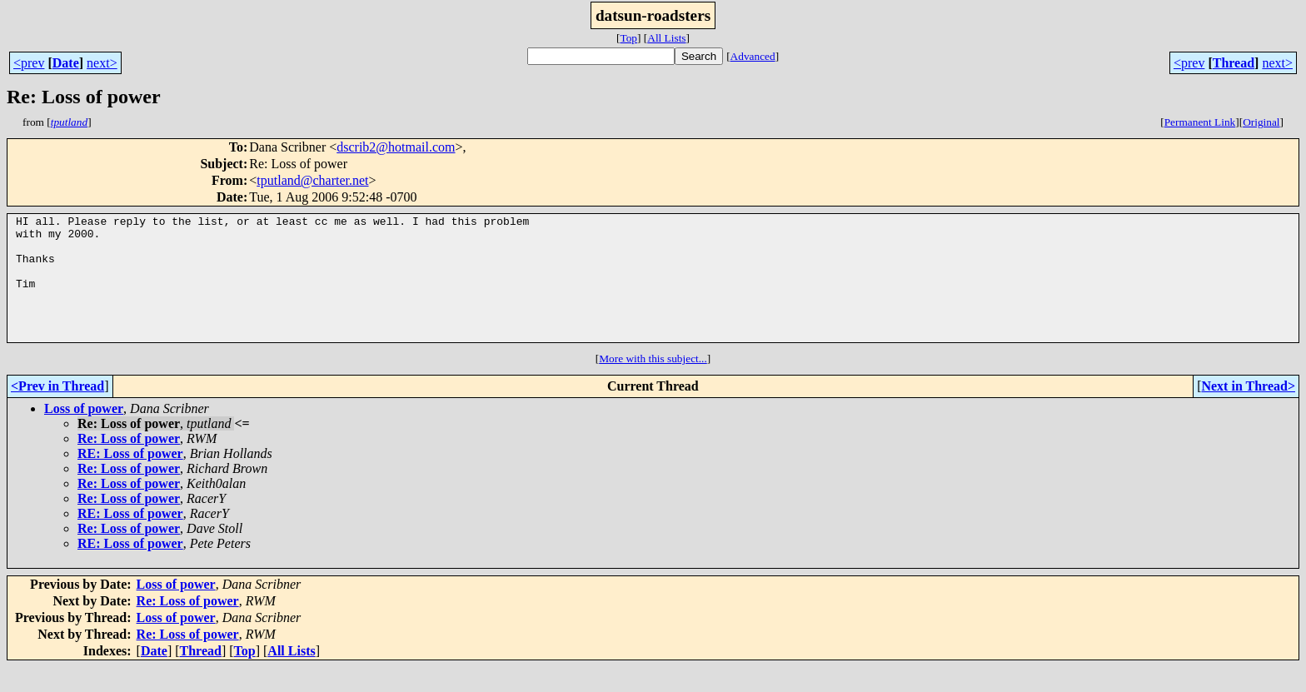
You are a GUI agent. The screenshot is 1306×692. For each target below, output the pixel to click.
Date (65, 63)
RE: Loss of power (130, 478)
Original (1261, 122)
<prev (28, 63)
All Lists (666, 38)
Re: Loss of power (128, 463)
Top (628, 38)
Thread (1233, 63)
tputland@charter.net (312, 180)
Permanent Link (1200, 122)
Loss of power (83, 433)
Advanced (752, 56)
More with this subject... (653, 383)
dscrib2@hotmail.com (395, 147)
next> (102, 63)
